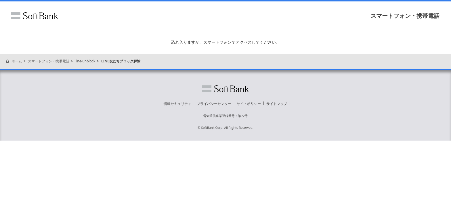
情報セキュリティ (177, 103)
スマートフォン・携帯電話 (404, 16)
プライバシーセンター (214, 103)
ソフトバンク (34, 16)
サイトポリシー (249, 103)
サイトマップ (276, 103)
